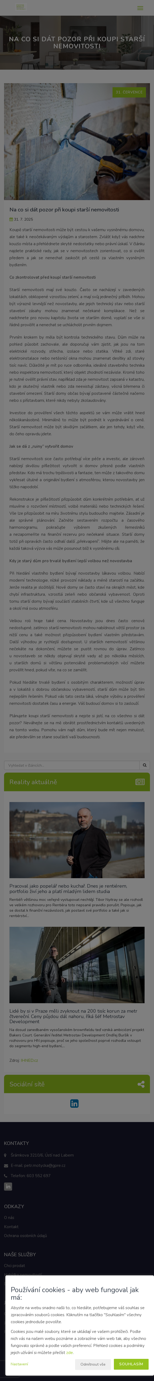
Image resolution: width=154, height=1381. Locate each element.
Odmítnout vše (93, 1364)
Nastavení (19, 1364)
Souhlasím (131, 1364)
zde (69, 1352)
